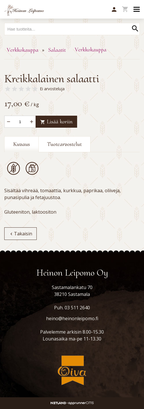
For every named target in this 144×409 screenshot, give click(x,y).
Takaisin (20, 233)
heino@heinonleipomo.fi (72, 318)
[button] (114, 9)
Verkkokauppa (22, 50)
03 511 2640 (77, 307)
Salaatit (57, 50)
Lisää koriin (56, 121)
